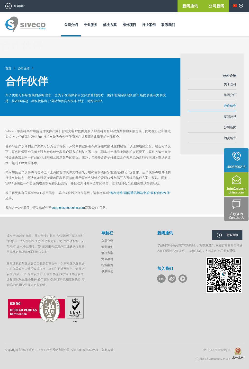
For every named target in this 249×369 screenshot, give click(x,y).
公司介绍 (71, 25)
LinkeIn (161, 278)
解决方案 (110, 25)
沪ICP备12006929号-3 (217, 350)
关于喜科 (230, 84)
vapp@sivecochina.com (68, 208)
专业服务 (90, 25)
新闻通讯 (190, 6)
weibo (172, 278)
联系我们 (168, 25)
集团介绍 (230, 95)
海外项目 (129, 25)
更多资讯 (232, 235)
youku (182, 278)
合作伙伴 (230, 105)
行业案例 (149, 25)
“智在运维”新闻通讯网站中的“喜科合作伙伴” (140, 193)
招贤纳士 (230, 138)
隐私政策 (107, 349)
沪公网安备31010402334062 (214, 358)
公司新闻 (216, 6)
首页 (8, 68)
